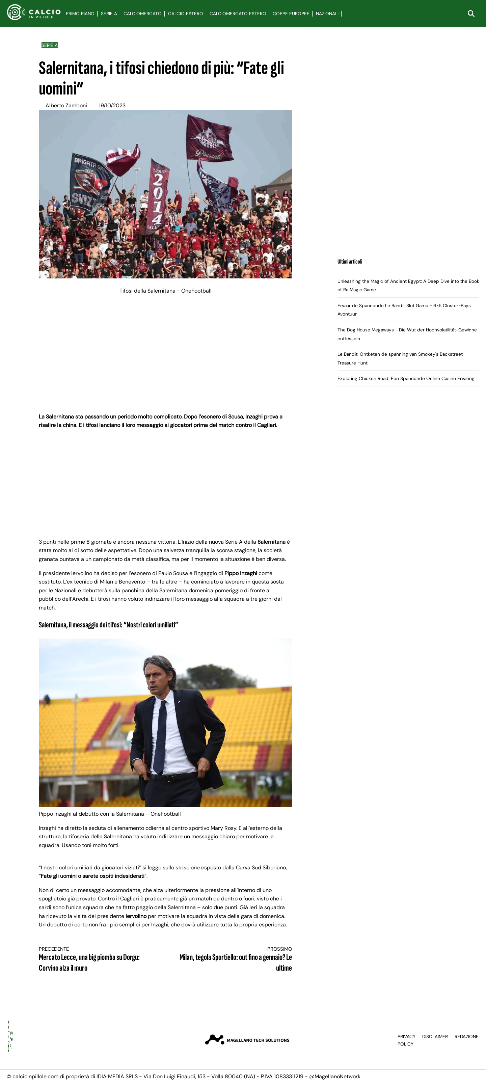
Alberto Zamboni (66, 105)
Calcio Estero (185, 14)
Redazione (467, 1036)
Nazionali (327, 14)
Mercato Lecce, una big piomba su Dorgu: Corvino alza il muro (96, 959)
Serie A (109, 14)
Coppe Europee (291, 14)
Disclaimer (435, 1036)
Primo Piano (80, 14)
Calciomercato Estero (238, 14)
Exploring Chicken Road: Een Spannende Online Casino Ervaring (406, 378)
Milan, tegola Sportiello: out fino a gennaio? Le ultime (235, 959)
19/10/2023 (112, 105)
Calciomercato (143, 14)
